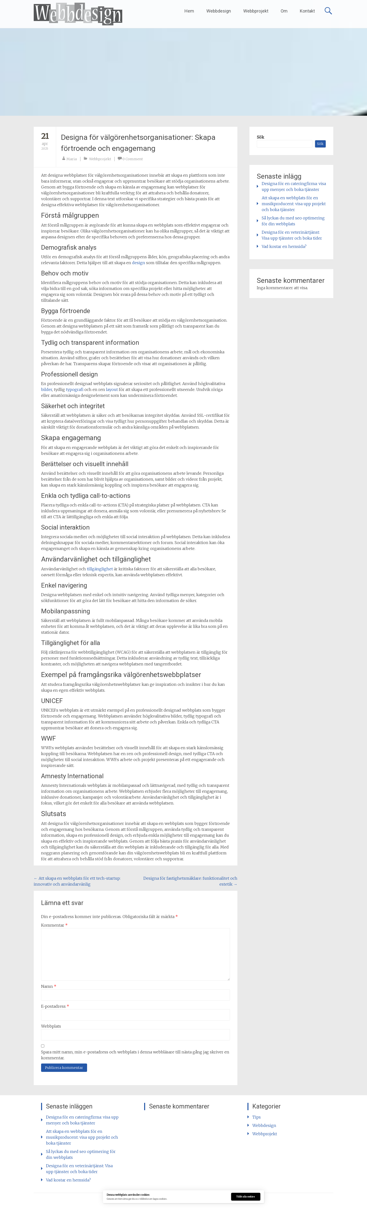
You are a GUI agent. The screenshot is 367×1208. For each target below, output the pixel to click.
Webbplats (51, 1026)
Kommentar (54, 925)
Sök (260, 137)
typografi (74, 389)
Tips (256, 1117)
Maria (71, 159)
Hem (189, 11)
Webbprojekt (255, 11)
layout (112, 389)
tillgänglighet (100, 568)
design (138, 262)
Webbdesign (218, 11)
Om (284, 11)
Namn (48, 986)
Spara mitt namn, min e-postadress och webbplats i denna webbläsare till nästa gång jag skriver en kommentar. (135, 1055)
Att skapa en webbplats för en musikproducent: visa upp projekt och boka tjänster (294, 203)
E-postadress (55, 1006)
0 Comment (132, 159)
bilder (46, 389)
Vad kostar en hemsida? (284, 246)
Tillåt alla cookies (245, 1196)
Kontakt (307, 11)
